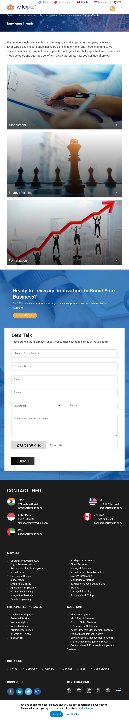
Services (11, 15)
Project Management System (87, 633)
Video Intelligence (80, 614)
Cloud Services (79, 564)
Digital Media (17, 579)
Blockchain (16, 637)
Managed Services (81, 568)
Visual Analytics (19, 622)
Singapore (101, 2)
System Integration (81, 576)
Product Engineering (21, 591)
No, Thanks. (72, 714)
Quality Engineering (21, 599)
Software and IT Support (84, 595)
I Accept (56, 714)
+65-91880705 (26, 518)
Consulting (24, 15)
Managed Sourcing (81, 591)
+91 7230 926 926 (28, 503)
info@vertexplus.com (30, 507)
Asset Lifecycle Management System (92, 630)
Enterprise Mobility (20, 583)
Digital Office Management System (90, 641)
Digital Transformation (44, 15)
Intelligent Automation (83, 560)
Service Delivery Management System (92, 637)
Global (43, 2)
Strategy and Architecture (24, 560)
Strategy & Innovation (69, 15)
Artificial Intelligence (21, 630)
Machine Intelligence (21, 614)
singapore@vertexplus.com (33, 523)
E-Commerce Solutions (84, 626)
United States (62, 2)
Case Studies (101, 668)
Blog (82, 668)
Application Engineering (23, 587)
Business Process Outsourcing (88, 583)
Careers (49, 668)
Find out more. (86, 708)
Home (13, 668)
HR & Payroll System (82, 618)
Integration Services (21, 595)
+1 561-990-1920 (109, 503)
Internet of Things (20, 633)
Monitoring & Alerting (82, 579)
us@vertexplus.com (110, 507)
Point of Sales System (83, 622)
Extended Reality (19, 618)
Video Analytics (19, 626)
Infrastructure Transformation (87, 572)
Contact (67, 668)
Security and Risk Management (27, 568)
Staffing (75, 587)
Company (31, 668)
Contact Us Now (25, 315)
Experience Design (20, 576)
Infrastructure (18, 572)
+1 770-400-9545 (103, 518)
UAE (117, 2)
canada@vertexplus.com (108, 523)
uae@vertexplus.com (30, 533)
